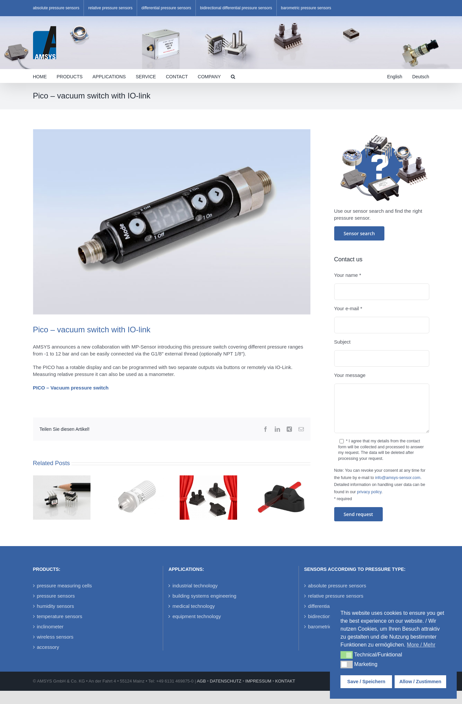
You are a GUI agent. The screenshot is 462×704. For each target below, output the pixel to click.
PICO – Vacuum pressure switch (70, 387)
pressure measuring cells (64, 585)
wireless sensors (55, 637)
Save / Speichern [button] (366, 681)
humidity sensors (55, 606)
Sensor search (359, 233)
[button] (233, 76)
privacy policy (369, 492)
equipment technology (196, 616)
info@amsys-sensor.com (397, 477)
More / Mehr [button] (421, 645)
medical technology (193, 606)
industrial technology (195, 585)
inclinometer (50, 626)
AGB (201, 681)
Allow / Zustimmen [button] (420, 681)
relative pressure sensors (336, 596)
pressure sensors (56, 596)
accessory (48, 647)
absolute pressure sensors (337, 585)
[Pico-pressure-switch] (171, 222)
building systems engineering (204, 596)
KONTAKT (285, 681)
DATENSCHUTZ (225, 681)
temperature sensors (60, 616)
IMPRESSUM (258, 681)
